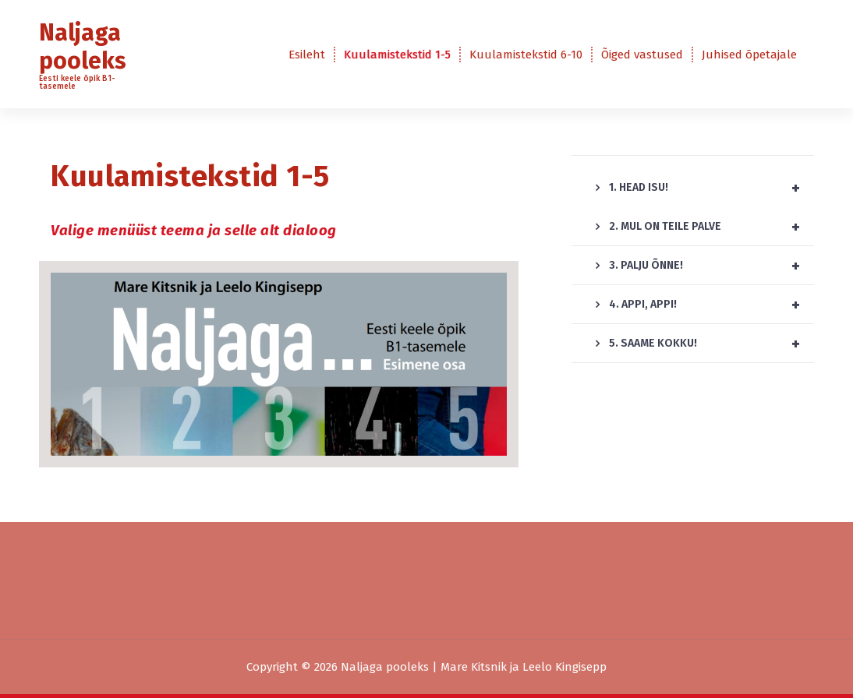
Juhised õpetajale (749, 55)
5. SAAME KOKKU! (711, 343)
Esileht (306, 55)
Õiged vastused (642, 55)
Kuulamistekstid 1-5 (397, 55)
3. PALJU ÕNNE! (711, 265)
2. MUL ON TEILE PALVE (711, 226)
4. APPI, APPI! (711, 304)
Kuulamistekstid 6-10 (525, 55)
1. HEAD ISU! (711, 187)
